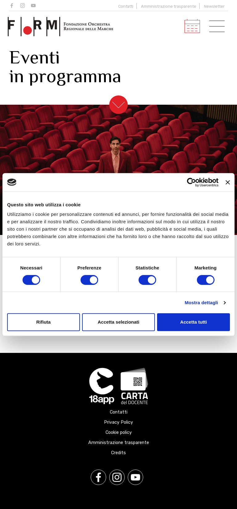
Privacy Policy (118, 422)
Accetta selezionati (118, 322)
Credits (118, 452)
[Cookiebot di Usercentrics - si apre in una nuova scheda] (191, 182)
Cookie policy (119, 432)
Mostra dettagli (201, 302)
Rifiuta (43, 322)
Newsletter (214, 6)
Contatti (125, 6)
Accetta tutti (193, 322)
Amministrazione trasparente (168, 6)
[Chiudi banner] (228, 182)
